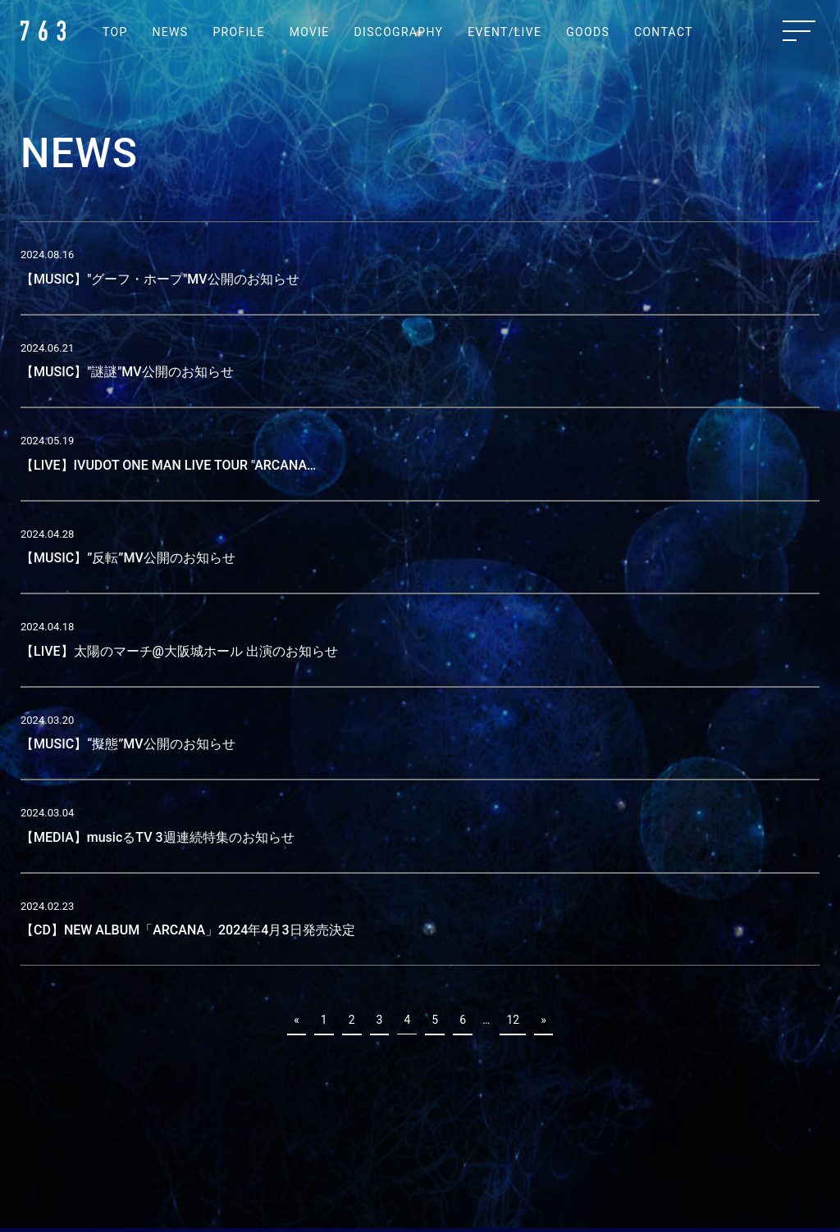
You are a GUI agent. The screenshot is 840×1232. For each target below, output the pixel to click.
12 (512, 1019)
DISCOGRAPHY (399, 32)
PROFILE (238, 32)
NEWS (171, 32)
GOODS (587, 32)
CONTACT (663, 32)
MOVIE (310, 32)
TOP (115, 32)
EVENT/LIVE (504, 32)
